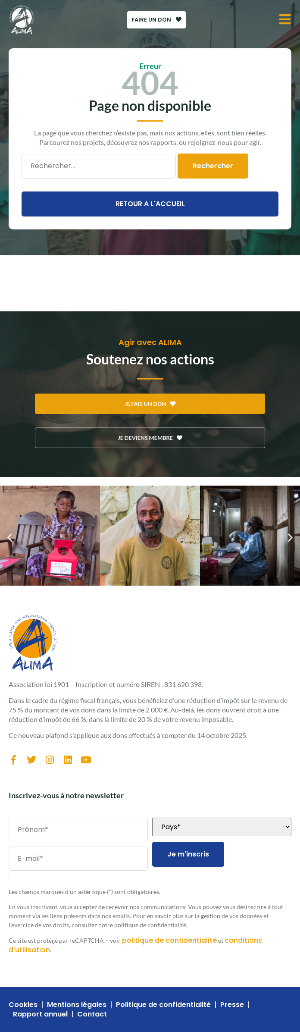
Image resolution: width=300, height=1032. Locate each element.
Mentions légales (76, 1005)
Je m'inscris (188, 854)
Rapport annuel (40, 1014)
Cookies (23, 1005)
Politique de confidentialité (163, 1005)
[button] (9, 537)
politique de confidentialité (169, 940)
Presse (232, 1005)
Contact (92, 1014)
